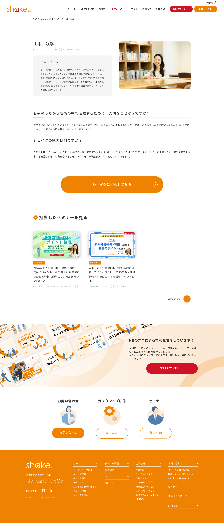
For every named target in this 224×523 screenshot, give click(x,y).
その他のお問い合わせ (178, 478)
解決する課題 (87, 9)
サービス (71, 9)
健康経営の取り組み (145, 486)
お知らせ (146, 9)
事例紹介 (103, 9)
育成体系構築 (79, 491)
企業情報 (160, 9)
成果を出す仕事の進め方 (85, 486)
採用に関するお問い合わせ (181, 474)
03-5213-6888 (44, 480)
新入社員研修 (79, 478)
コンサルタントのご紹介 (51, 19)
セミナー (119, 9)
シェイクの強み (80, 495)
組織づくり (78, 482)
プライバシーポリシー (146, 491)
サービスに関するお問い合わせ (183, 470)
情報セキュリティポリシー (148, 495)
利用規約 (140, 499)
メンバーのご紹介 (144, 482)
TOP (35, 19)
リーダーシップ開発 (82, 470)
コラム (134, 9)
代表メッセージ (143, 478)
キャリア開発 (79, 474)
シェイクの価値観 (144, 474)
